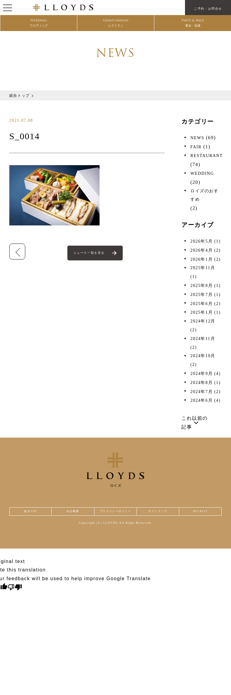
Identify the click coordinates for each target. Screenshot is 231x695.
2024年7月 (205, 391)
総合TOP (29, 513)
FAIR (196, 147)
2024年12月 (202, 325)
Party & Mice (192, 24)
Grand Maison (116, 24)
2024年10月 (202, 360)
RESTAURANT (206, 155)
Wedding (38, 24)
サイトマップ (161, 513)
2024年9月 (205, 373)
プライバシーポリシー (115, 513)
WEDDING (202, 173)
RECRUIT (201, 513)
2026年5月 (205, 241)
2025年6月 (205, 303)
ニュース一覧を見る (90, 253)
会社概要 (69, 513)
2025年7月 (205, 294)
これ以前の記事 (194, 422)
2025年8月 (205, 285)
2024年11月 (202, 343)
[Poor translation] (15, 591)
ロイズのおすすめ (204, 195)
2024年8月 (205, 382)
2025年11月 (202, 272)
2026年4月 (205, 250)
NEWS (197, 138)
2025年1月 (205, 312)
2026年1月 (205, 259)
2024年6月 (205, 400)
